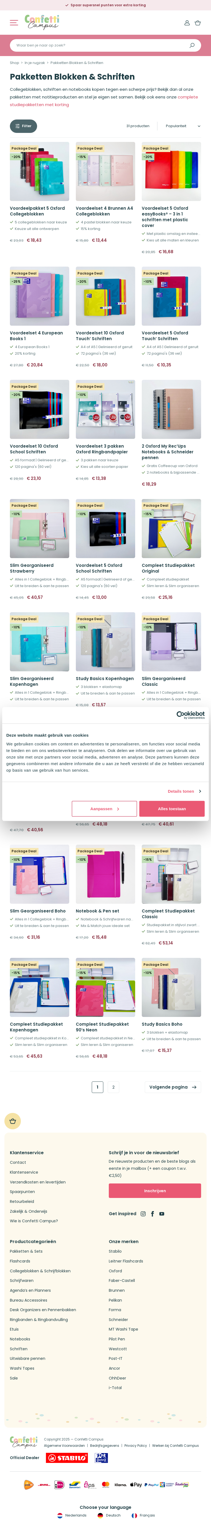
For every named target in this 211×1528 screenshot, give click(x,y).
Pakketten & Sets (26, 1251)
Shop (14, 62)
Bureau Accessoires (28, 1300)
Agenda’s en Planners (30, 1290)
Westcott (118, 1349)
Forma (115, 1310)
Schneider (118, 1319)
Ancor (114, 1368)
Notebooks (20, 1339)
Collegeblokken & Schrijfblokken (40, 1271)
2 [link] (113, 1087)
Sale (14, 1378)
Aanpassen (104, 808)
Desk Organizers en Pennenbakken (43, 1310)
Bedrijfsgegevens (104, 1445)
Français (143, 1515)
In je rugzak (35, 62)
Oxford (115, 1271)
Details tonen (181, 791)
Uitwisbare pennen (27, 1358)
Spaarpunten (22, 1191)
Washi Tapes (22, 1368)
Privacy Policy (135, 1445)
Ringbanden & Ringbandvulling (39, 1319)
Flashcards (20, 1261)
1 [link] (97, 1087)
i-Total (115, 1387)
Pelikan (115, 1300)
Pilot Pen (117, 1339)
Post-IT (116, 1358)
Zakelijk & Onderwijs (28, 1211)
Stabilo (115, 1251)
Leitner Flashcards (126, 1261)
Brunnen (117, 1290)
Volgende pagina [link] (168, 1087)
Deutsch (108, 1515)
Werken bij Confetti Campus (175, 1445)
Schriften (18, 1349)
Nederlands (71, 1515)
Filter (27, 126)
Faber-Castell (122, 1280)
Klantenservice (24, 1172)
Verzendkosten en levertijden (38, 1182)
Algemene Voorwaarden (64, 1445)
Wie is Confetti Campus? (34, 1221)
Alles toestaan (172, 808)
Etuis (14, 1329)
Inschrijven (155, 1191)
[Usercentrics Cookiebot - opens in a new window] (181, 715)
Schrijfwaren (22, 1280)
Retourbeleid (22, 1201)
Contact (18, 1162)
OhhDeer (117, 1378)
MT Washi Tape (123, 1329)
